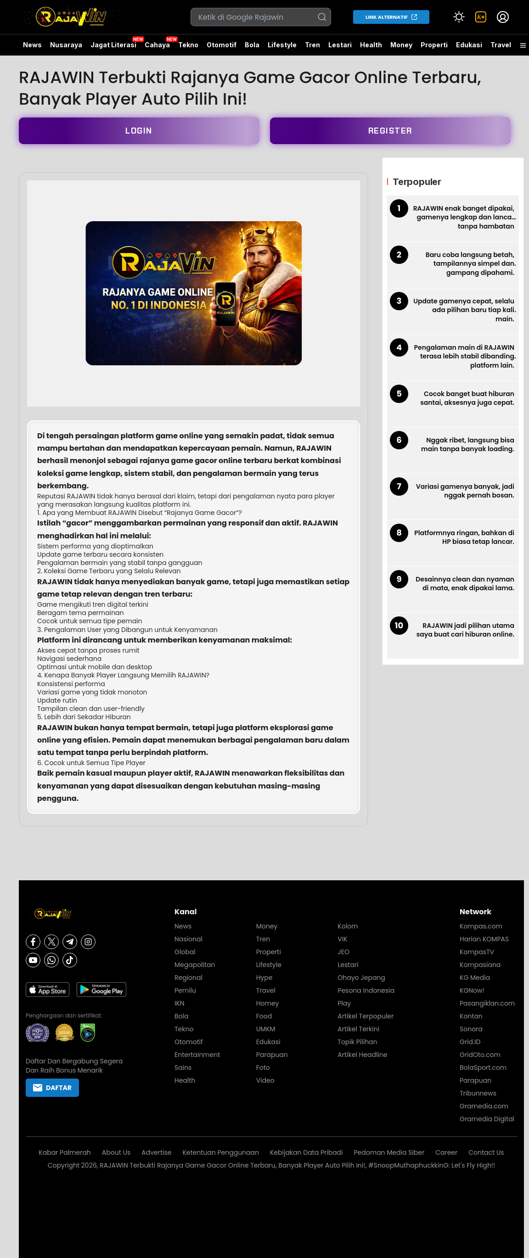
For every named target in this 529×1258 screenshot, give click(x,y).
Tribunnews (478, 1093)
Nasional (188, 939)
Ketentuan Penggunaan (220, 1152)
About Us (116, 1152)
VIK (342, 939)
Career (446, 1152)
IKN (179, 1003)
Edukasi (469, 45)
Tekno (188, 45)
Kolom (348, 926)
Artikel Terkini (358, 1029)
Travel (500, 45)
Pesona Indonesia (366, 990)
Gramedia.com (484, 1106)
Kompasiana (480, 964)
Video (265, 1080)
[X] (51, 941)
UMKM (266, 1029)
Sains (182, 1067)
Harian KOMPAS (484, 939)
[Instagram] (88, 941)
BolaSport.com (483, 1067)
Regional (188, 977)
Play (344, 1003)
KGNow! (472, 990)
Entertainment (197, 1054)
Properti (434, 45)
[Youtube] (33, 960)
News (32, 45)
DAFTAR (52, 1087)
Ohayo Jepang (361, 977)
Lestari (340, 48)
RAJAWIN (81, 496)
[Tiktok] (69, 960)
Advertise (156, 1152)
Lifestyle (282, 45)
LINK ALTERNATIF (387, 17)
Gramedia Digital (487, 1119)
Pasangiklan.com (487, 1003)
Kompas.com (481, 926)
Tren (312, 45)
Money (401, 45)
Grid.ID (470, 1041)
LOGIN (138, 131)
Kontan (471, 1016)
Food (264, 1016)
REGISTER (390, 131)
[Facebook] (33, 941)
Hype (264, 977)
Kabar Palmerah (65, 1152)
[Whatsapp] (51, 960)
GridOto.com (480, 1054)
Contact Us (486, 1152)
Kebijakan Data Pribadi (306, 1152)
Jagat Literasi (113, 45)
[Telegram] (69, 941)
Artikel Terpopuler (366, 1016)
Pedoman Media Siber (389, 1152)
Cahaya (157, 45)
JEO (343, 951)
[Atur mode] (458, 17)
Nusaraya (66, 45)
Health (371, 45)
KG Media (475, 977)
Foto (263, 1067)
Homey (267, 1003)
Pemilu (185, 990)
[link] (480, 17)
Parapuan (272, 1054)
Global (185, 951)
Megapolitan (194, 964)
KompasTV (477, 951)
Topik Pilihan (357, 1041)
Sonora (471, 1029)
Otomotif (221, 45)
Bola (252, 45)
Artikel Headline (362, 1054)
